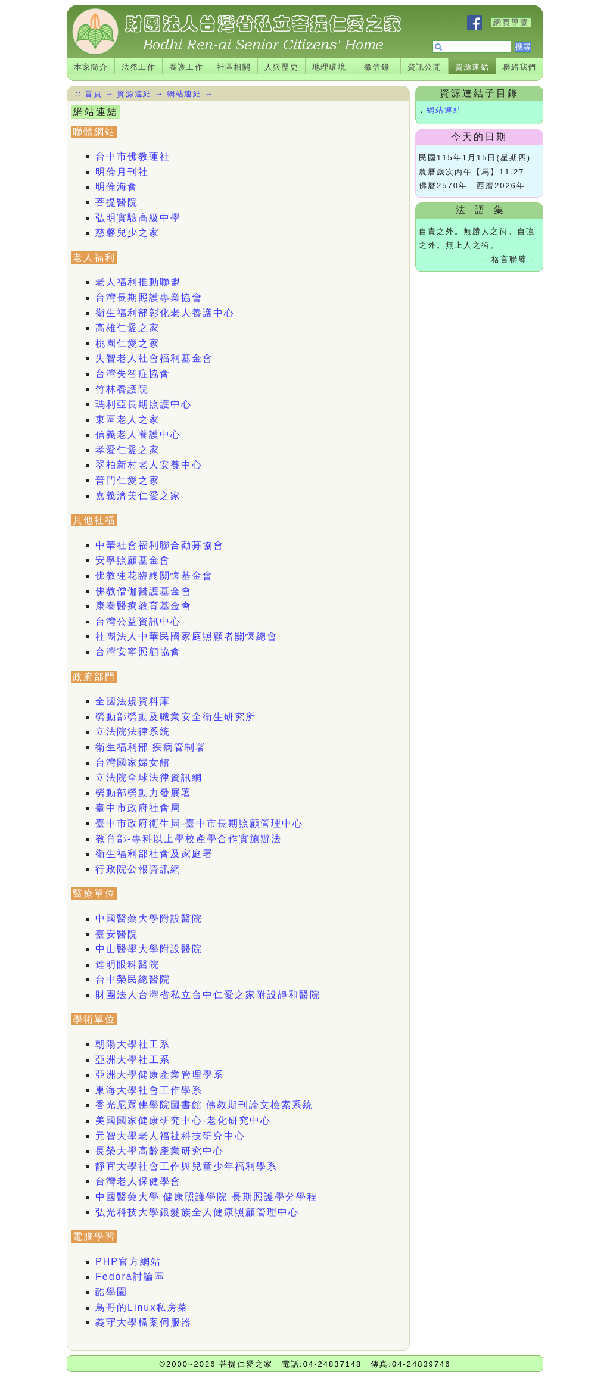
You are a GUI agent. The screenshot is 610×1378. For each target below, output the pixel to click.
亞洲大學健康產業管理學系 (159, 1075)
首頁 (93, 93)
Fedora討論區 (130, 1276)
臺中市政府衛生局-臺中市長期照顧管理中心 (199, 823)
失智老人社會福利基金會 (154, 358)
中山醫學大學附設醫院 (149, 949)
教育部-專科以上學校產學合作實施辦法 (188, 839)
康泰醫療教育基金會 (143, 606)
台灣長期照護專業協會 (149, 297)
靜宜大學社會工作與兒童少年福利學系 (186, 1166)
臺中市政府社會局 (138, 808)
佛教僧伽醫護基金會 (143, 591)
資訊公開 (424, 67)
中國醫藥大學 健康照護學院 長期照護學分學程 (206, 1197)
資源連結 (472, 67)
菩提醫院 (116, 202)
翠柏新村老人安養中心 (149, 465)
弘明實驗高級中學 (138, 218)
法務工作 (139, 67)
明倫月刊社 (122, 172)
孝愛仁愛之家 (127, 450)
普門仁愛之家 (127, 480)
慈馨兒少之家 (127, 232)
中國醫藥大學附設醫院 (149, 919)
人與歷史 (281, 67)
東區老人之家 (127, 419)
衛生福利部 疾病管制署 (150, 747)
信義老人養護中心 (138, 434)
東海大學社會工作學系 (149, 1090)
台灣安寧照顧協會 (138, 652)
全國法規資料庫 (132, 701)
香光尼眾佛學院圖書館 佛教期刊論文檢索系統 (204, 1105)
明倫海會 (116, 187)
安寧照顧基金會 (132, 560)
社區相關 (234, 67)
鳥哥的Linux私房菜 (141, 1307)
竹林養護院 (122, 389)
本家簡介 (91, 67)
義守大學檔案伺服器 (143, 1322)
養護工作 (186, 67)
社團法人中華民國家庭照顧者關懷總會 (186, 636)
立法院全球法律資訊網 (149, 777)
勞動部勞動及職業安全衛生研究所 (175, 717)
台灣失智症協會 (132, 374)
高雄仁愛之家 (127, 328)
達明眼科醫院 (127, 964)
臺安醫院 (116, 934)
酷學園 (111, 1292)
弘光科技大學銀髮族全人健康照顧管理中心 (197, 1212)
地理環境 (329, 67)
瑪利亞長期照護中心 (143, 404)
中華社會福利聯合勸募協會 (159, 545)
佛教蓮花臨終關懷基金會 (154, 575)
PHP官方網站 (128, 1262)
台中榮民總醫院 (132, 979)
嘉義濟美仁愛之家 (138, 496)
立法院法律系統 (132, 732)
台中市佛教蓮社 (132, 156)
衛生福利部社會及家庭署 (154, 854)
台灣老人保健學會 (138, 1181)
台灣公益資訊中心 (138, 621)
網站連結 (444, 109)
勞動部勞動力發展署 (143, 793)
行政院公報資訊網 (138, 869)
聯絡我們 (519, 67)
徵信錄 (377, 67)
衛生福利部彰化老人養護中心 (165, 313)
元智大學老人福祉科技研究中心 (170, 1136)
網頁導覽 (511, 22)
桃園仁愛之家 (127, 343)
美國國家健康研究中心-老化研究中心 (183, 1120)
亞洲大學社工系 (132, 1060)
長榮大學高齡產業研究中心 (159, 1151)
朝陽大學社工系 (132, 1044)
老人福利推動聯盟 (138, 282)
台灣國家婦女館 (132, 762)
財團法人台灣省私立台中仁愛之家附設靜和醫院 (207, 995)
